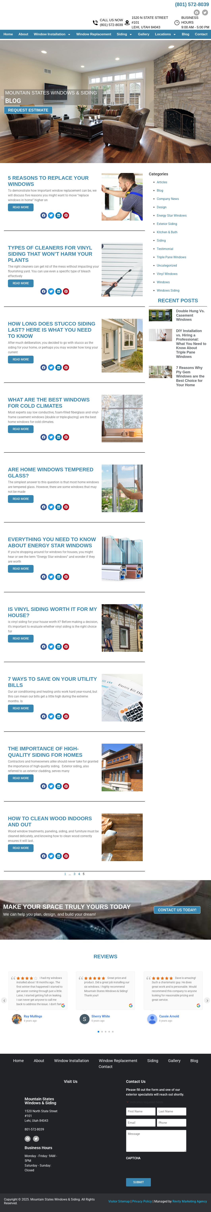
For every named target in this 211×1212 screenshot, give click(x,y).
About (23, 35)
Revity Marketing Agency (189, 1201)
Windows (163, 282)
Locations (165, 35)
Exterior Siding (167, 224)
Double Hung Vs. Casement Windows (190, 315)
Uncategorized (167, 265)
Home (8, 35)
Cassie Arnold (169, 1016)
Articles (162, 182)
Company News (168, 199)
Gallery (143, 35)
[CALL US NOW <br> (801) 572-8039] (95, 23)
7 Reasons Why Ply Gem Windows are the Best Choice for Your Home (190, 376)
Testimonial (165, 249)
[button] (43, 215)
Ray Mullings (33, 1016)
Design (162, 207)
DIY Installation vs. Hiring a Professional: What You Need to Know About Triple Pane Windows (191, 344)
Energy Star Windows (172, 215)
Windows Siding (168, 290)
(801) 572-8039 (192, 4)
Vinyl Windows (167, 274)
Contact (201, 35)
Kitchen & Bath (167, 232)
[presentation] (156, 1169)
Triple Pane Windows (171, 257)
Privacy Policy (142, 1201)
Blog (185, 35)
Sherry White (101, 1016)
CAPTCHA (133, 1158)
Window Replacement (93, 35)
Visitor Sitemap (119, 1201)
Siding (124, 35)
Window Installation (52, 35)
